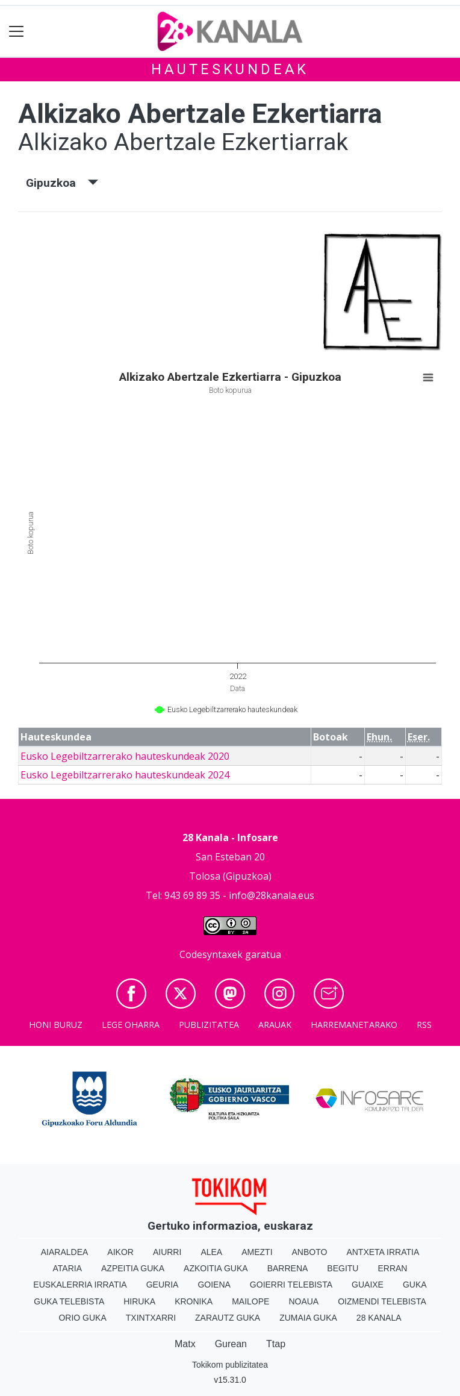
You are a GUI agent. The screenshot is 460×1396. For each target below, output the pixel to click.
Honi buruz (55, 1024)
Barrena (287, 1268)
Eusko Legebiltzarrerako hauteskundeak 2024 (124, 774)
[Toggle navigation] (17, 31)
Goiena (213, 1284)
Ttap (275, 1344)
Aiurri (167, 1252)
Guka (415, 1284)
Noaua (303, 1301)
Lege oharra (131, 1024)
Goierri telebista (291, 1284)
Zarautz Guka (227, 1317)
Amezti (256, 1252)
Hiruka (139, 1301)
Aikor (120, 1252)
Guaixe (368, 1284)
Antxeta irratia (382, 1252)
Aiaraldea (65, 1252)
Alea (211, 1252)
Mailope (250, 1301)
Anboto (310, 1252)
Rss (424, 1024)
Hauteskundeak (230, 69)
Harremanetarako (354, 1024)
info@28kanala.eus (271, 895)
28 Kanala (379, 1317)
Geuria (162, 1284)
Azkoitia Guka (216, 1268)
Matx (185, 1344)
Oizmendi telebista (382, 1301)
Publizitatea (209, 1024)
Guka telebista (69, 1301)
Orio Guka (82, 1317)
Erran (392, 1268)
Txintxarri (151, 1317)
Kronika (194, 1301)
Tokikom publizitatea (230, 1364)
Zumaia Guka (308, 1317)
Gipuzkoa (62, 183)
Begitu (342, 1268)
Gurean (231, 1344)
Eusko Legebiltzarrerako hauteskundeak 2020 (124, 756)
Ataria (67, 1268)
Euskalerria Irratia (79, 1284)
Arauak (274, 1024)
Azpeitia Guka (132, 1268)
